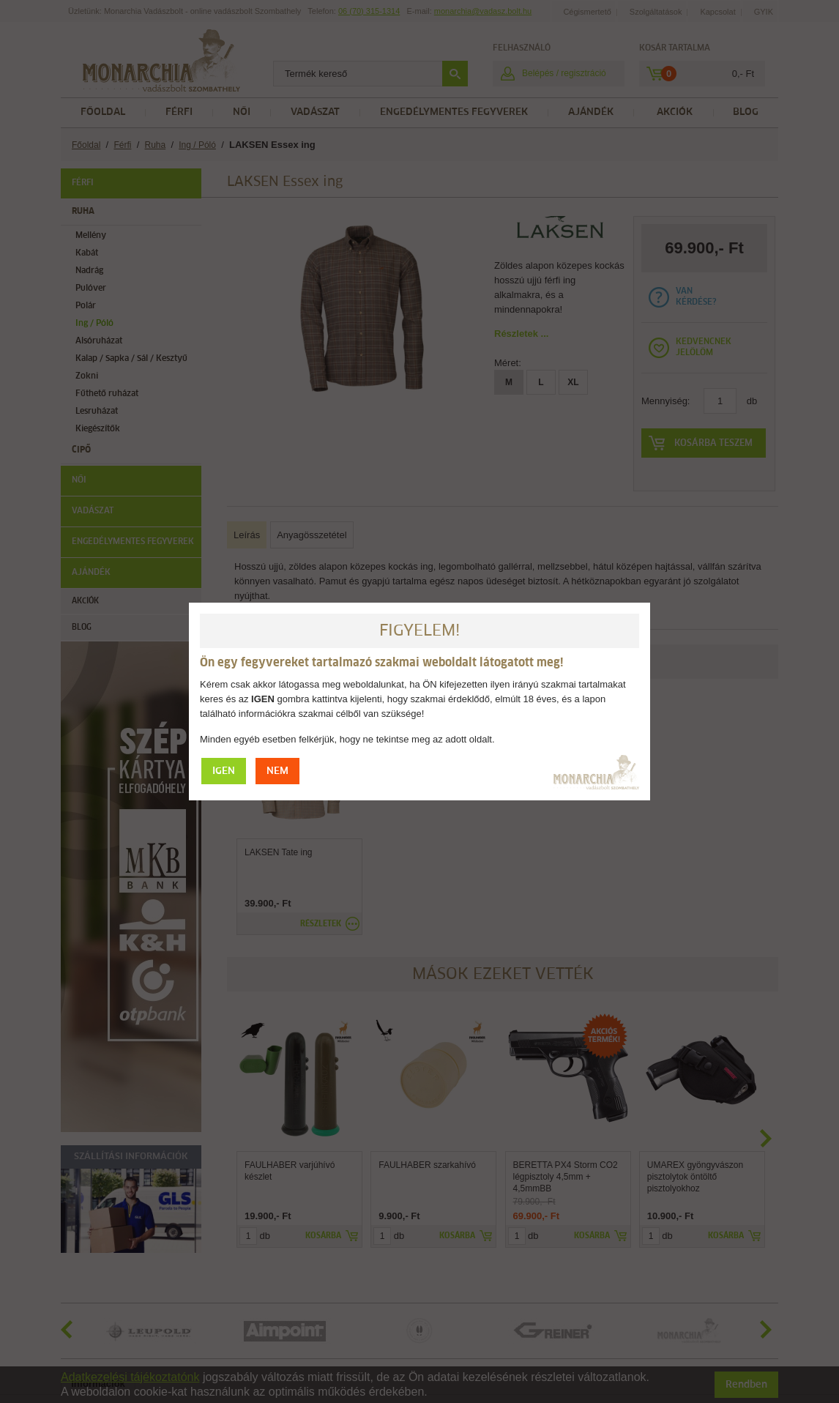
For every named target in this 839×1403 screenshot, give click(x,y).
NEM (277, 771)
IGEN (223, 771)
